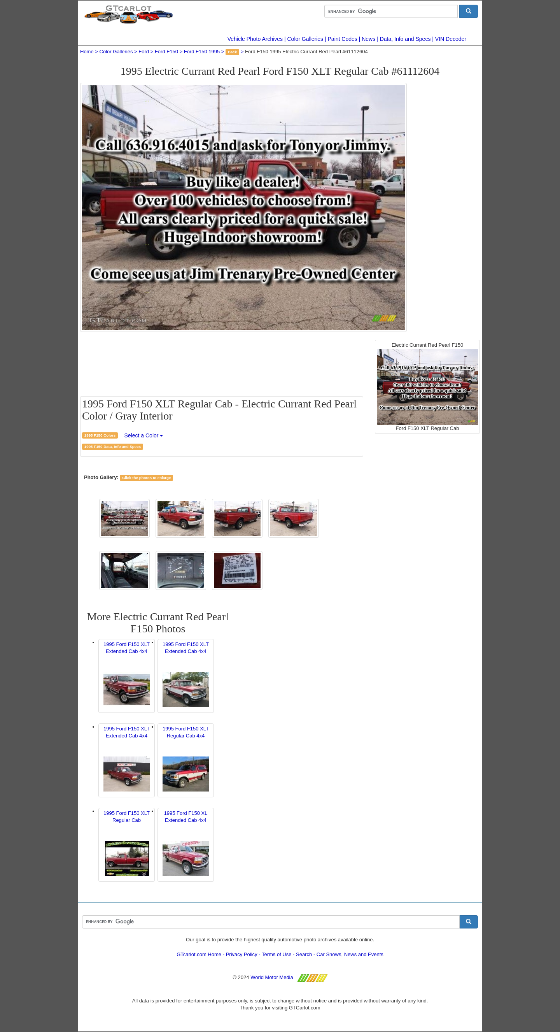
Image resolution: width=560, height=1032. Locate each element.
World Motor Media (271, 977)
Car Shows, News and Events (350, 954)
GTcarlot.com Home (199, 954)
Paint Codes (342, 39)
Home (87, 51)
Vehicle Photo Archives (255, 39)
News (368, 39)
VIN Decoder (450, 39)
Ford (143, 51)
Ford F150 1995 (202, 51)
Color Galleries (305, 39)
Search (304, 954)
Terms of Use (277, 954)
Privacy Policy (241, 954)
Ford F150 (166, 51)
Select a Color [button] (143, 435)
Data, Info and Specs (405, 39)
